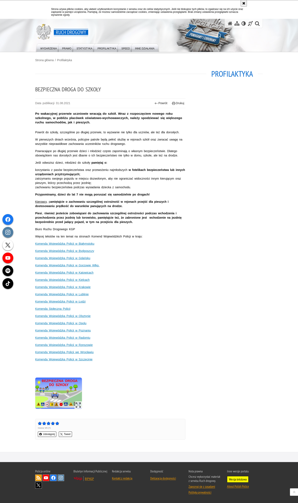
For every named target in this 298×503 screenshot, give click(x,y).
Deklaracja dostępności (163, 478)
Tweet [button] (65, 434)
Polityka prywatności (200, 492)
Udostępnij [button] (47, 434)
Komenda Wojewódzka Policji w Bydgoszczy (64, 251)
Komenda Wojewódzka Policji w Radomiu (62, 337)
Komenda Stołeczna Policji (52, 308)
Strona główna (44, 60)
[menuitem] (48, 47)
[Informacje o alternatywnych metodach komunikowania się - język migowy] (250, 23)
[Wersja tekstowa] (244, 23)
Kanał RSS (38, 477)
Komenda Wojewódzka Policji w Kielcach (62, 279)
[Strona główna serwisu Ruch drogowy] (230, 23)
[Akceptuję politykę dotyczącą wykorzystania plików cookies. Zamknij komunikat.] (244, 3)
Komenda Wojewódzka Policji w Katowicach (64, 272)
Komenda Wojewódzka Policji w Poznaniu (63, 330)
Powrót (161, 103)
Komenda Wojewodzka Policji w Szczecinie (64, 359)
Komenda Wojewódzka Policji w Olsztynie (63, 316)
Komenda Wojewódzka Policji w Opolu (61, 323)
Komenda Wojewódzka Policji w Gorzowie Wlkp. (67, 265)
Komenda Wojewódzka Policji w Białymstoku (64, 243)
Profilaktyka (64, 60)
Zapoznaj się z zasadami (202, 486)
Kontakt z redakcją (122, 478)
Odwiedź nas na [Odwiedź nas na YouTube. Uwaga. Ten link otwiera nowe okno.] (46, 477)
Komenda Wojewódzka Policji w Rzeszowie (64, 345)
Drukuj (178, 103)
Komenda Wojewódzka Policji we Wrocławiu (64, 352)
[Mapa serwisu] (236, 23)
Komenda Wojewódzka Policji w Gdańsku (62, 258)
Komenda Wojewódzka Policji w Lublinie (62, 294)
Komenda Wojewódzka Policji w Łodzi (60, 301)
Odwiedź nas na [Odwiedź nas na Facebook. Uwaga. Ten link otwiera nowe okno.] (53, 477)
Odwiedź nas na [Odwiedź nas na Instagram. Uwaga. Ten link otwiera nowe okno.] (61, 477)
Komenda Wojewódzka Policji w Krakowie (63, 287)
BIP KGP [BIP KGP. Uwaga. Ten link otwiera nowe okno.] (89, 479)
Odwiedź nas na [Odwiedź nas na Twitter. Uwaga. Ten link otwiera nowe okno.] (38, 485)
